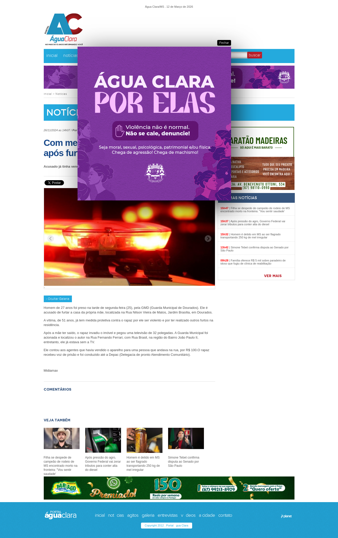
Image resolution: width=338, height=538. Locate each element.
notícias (70, 55)
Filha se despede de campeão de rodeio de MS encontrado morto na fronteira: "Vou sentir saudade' (255, 210)
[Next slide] (208, 238)
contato (225, 515)
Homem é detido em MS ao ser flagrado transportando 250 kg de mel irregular (251, 236)
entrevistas (168, 515)
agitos (132, 515)
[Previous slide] (50, 238)
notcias (116, 515)
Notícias (61, 94)
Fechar (224, 43)
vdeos (188, 515)
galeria (148, 515)
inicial (52, 55)
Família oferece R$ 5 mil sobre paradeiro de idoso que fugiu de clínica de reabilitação (253, 262)
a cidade (207, 515)
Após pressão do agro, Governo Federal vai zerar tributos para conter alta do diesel (253, 223)
